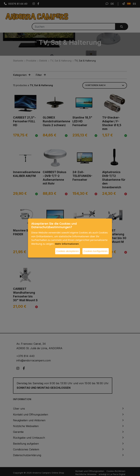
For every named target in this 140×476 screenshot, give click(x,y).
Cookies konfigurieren (95, 251)
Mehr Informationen (67, 243)
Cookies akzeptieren (67, 251)
